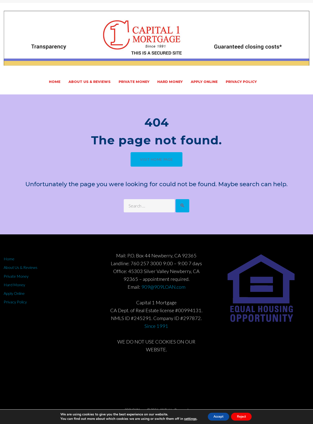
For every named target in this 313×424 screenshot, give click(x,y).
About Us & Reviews (89, 82)
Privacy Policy (241, 82)
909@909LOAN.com (163, 289)
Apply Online (204, 82)
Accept (216, 416)
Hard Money (170, 82)
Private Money (134, 82)
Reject (243, 416)
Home (54, 82)
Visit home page (156, 159)
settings (186, 418)
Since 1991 (156, 329)
